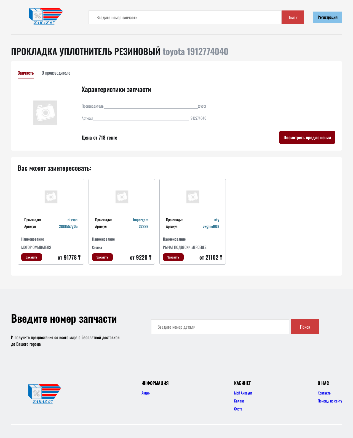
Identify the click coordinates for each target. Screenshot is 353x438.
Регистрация (328, 17)
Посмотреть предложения (307, 137)
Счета (238, 409)
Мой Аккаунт (243, 393)
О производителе (56, 72)
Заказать (32, 257)
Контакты (324, 393)
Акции (145, 393)
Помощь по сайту (330, 401)
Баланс (239, 401)
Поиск (292, 17)
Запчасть (26, 72)
